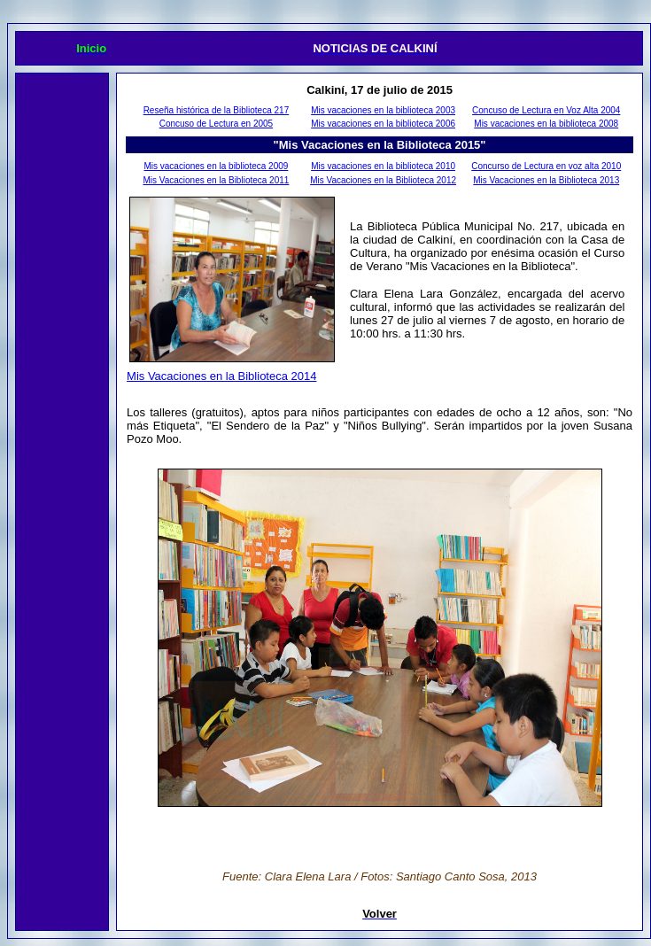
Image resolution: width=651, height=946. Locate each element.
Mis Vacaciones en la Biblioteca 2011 (216, 180)
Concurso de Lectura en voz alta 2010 (546, 166)
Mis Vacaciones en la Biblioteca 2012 (383, 180)
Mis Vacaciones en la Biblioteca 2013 (546, 180)
